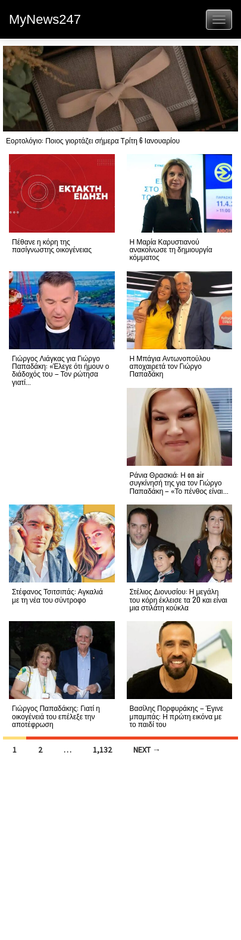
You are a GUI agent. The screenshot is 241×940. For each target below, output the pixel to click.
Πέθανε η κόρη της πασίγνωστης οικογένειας (52, 245)
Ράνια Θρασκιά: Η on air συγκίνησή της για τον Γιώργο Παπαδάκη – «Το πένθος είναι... (179, 482)
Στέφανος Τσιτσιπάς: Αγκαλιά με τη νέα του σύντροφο (57, 595)
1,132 (102, 749)
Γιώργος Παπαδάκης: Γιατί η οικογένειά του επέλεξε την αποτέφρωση (56, 715)
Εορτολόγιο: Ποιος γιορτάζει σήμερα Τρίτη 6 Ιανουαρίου (93, 140)
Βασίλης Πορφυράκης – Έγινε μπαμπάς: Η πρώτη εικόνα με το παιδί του (177, 715)
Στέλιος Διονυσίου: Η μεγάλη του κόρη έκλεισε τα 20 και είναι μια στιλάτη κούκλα (179, 599)
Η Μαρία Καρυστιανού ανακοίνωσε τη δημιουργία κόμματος (171, 249)
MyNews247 (45, 19)
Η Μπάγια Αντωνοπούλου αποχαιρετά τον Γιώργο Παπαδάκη (170, 365)
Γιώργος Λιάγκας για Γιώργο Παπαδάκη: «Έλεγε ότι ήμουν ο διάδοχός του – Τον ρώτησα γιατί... (60, 370)
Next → (147, 749)
